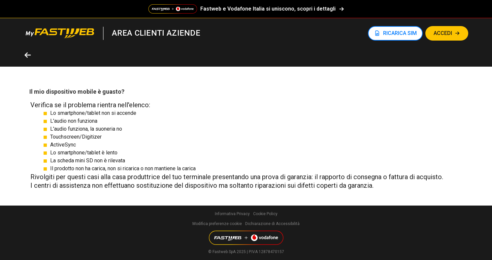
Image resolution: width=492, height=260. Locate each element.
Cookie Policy (265, 213)
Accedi (443, 33)
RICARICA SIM (400, 33)
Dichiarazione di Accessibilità (272, 223)
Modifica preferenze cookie (217, 223)
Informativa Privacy (232, 213)
